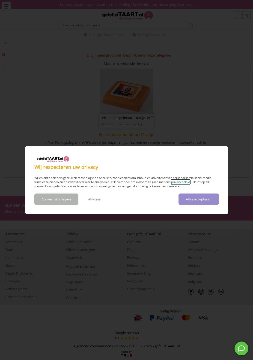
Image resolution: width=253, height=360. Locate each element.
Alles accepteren (198, 199)
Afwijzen (94, 199)
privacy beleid (180, 182)
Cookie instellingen (56, 199)
